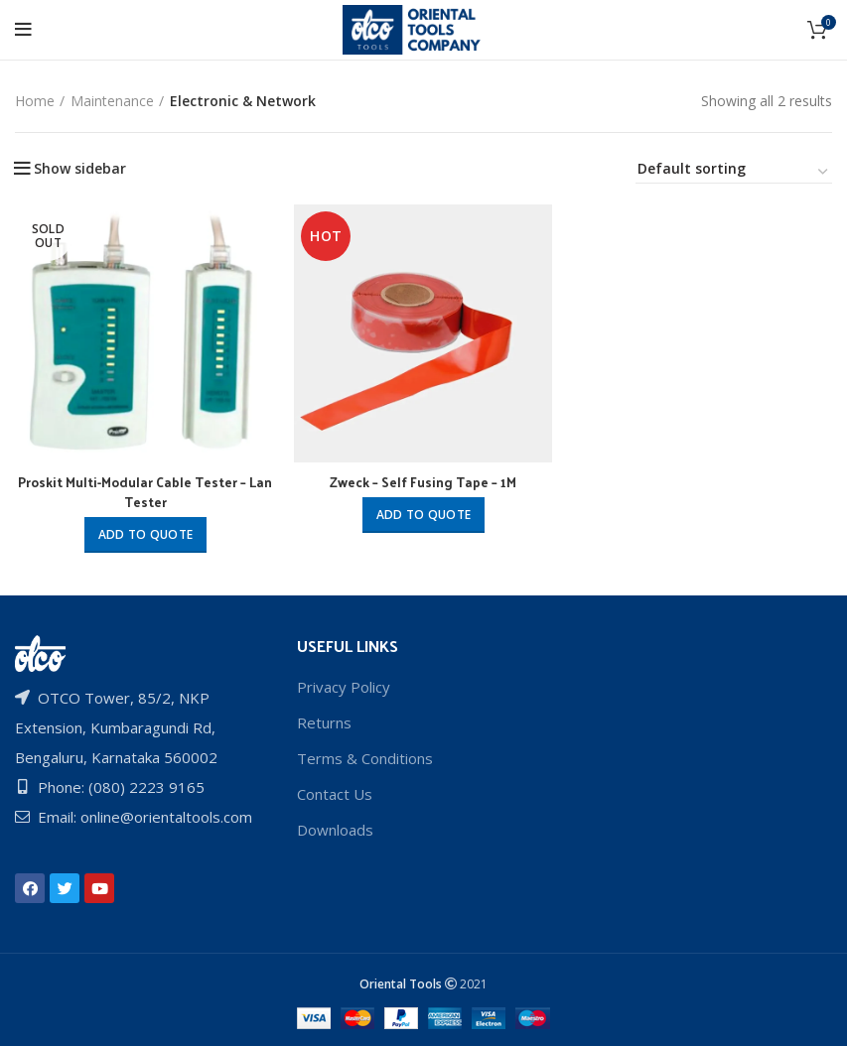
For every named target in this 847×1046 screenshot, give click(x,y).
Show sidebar (80, 169)
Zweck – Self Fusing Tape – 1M (423, 482)
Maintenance (112, 100)
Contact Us (334, 792)
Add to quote (145, 535)
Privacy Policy (343, 685)
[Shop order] (733, 172)
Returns (324, 720)
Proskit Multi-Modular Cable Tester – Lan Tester (144, 492)
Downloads (335, 828)
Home (35, 100)
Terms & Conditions (365, 756)
